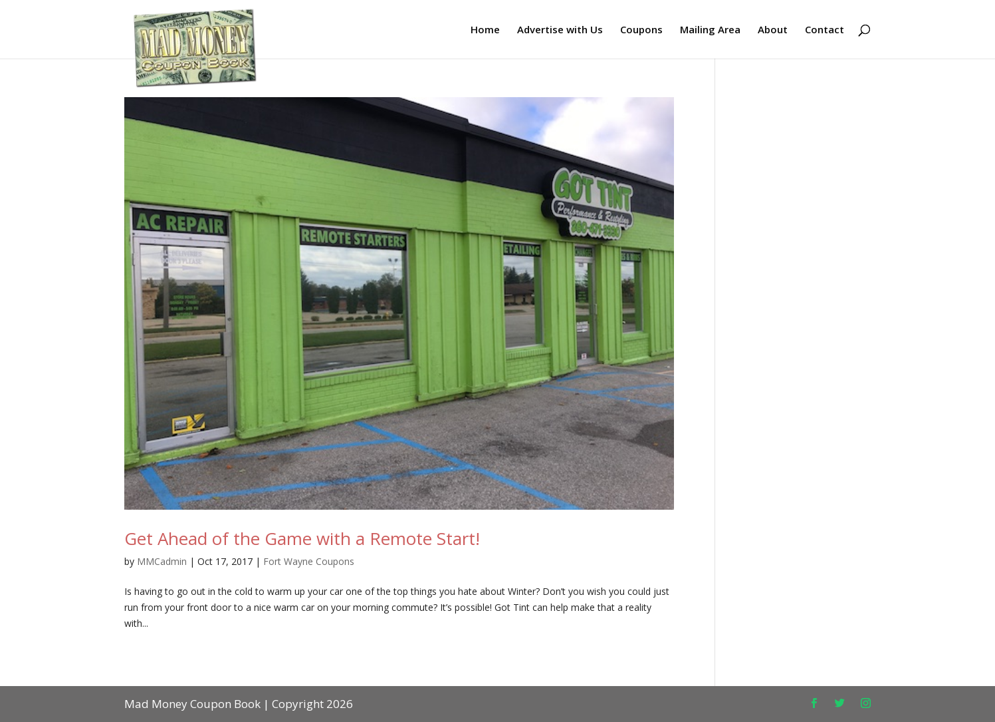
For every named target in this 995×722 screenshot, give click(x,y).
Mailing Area (710, 30)
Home (485, 30)
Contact (824, 30)
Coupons (641, 30)
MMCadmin (162, 561)
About (773, 30)
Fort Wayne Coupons (308, 561)
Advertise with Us (560, 30)
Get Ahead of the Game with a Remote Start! (302, 538)
